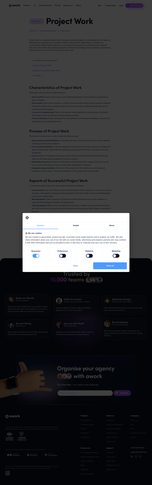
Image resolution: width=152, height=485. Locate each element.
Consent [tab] (40, 225)
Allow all (110, 266)
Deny (75, 266)
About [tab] (111, 225)
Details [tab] (76, 225)
